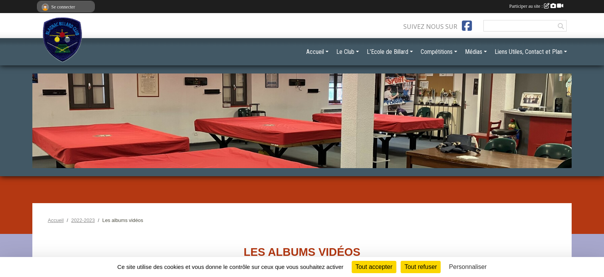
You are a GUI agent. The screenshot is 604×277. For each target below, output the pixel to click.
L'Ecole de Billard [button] (387, 51)
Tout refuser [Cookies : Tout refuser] (420, 267)
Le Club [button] (345, 51)
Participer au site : (536, 6)
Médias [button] (473, 51)
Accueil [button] (315, 51)
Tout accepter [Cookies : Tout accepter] (374, 267)
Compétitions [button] (437, 51)
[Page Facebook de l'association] (467, 26)
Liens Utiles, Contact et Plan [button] (528, 51)
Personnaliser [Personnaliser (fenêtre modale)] (468, 267)
